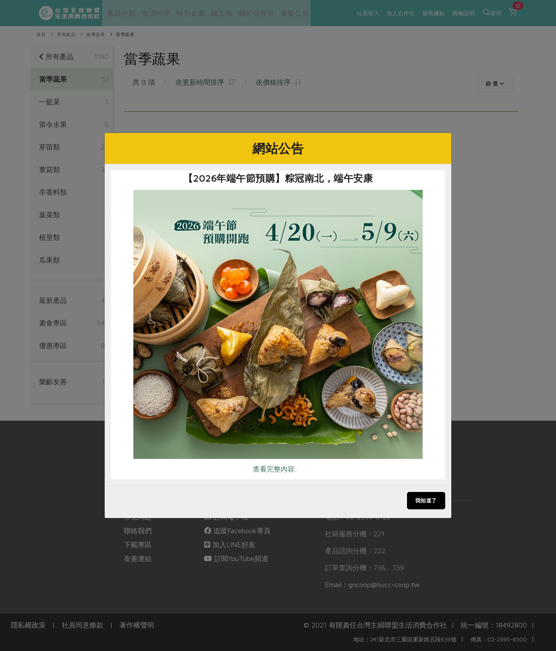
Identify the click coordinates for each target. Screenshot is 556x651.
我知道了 (426, 500)
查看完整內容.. (275, 469)
